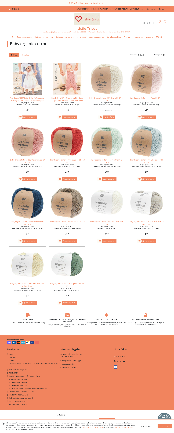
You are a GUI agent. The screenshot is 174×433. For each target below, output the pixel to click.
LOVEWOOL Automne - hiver (17, 379)
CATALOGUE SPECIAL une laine (18, 395)
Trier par (133, 55)
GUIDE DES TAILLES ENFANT (17, 404)
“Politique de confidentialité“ (123, 427)
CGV (9, 367)
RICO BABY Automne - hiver (17, 382)
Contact (161, 9)
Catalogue (11, 357)
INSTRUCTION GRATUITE (16, 401)
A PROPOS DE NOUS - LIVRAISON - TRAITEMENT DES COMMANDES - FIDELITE (33, 364)
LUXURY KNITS (12, 373)
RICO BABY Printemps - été (17, 385)
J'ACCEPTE (164, 426)
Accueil (10, 354)
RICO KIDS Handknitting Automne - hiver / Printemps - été (27, 389)
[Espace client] (154, 23)
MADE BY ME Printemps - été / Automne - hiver (23, 376)
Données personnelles (68, 367)
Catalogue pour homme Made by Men (21, 392)
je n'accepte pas (145, 426)
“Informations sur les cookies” (93, 427)
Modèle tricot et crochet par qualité (20, 398)
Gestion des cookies (67, 364)
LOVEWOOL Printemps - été (17, 370)
